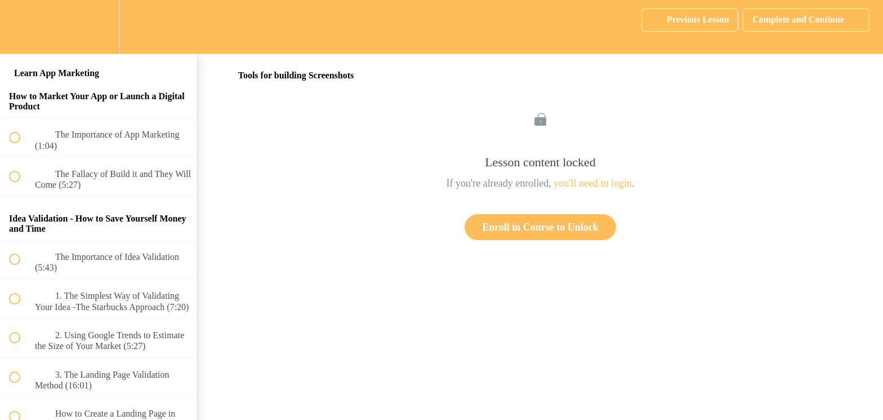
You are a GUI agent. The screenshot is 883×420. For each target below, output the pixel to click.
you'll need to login (593, 183)
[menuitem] (98, 27)
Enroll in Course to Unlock (540, 227)
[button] (21, 27)
